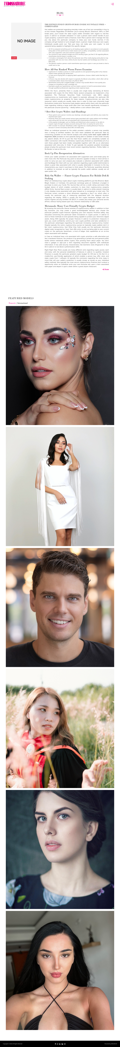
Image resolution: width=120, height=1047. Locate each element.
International (22, 303)
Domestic (12, 303)
